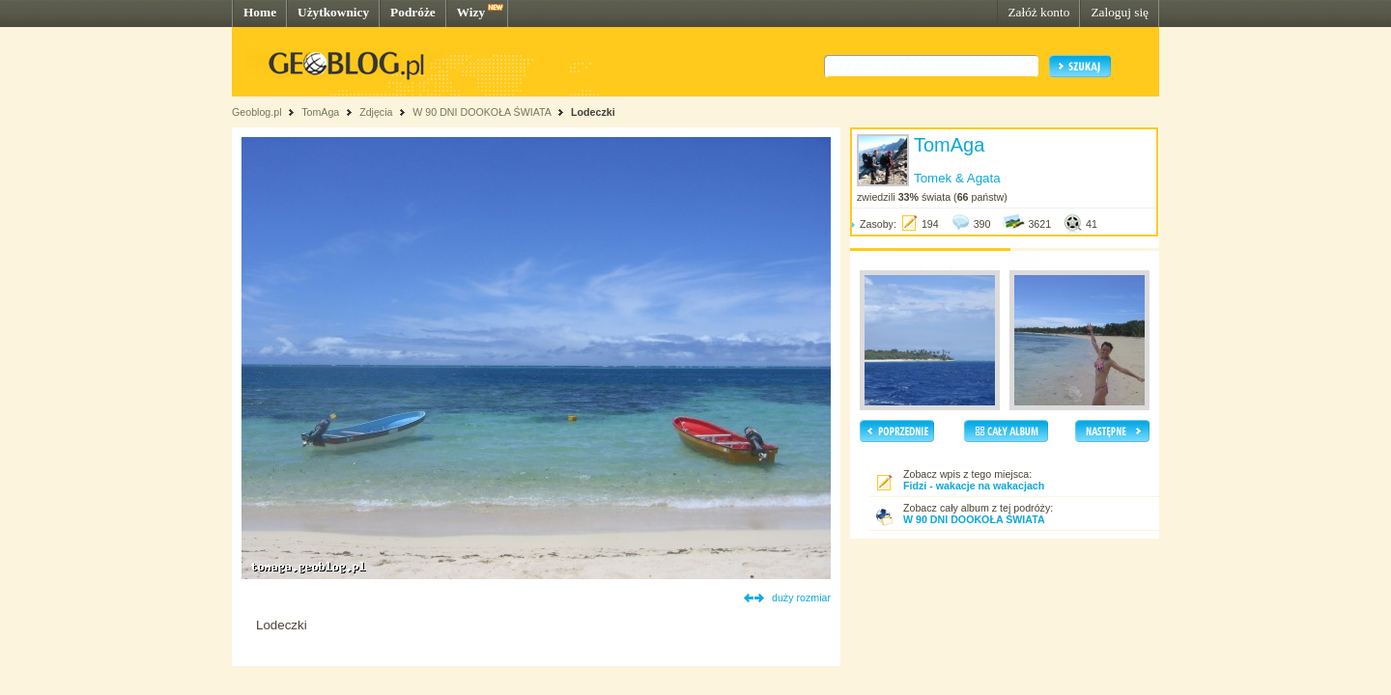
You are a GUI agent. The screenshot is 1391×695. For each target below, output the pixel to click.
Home (259, 12)
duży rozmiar (801, 597)
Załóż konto (1038, 12)
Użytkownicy (333, 12)
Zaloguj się (1120, 12)
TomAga (320, 112)
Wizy (471, 12)
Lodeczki (593, 112)
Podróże (413, 12)
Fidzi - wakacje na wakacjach (973, 485)
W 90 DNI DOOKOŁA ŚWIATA (481, 112)
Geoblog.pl (257, 112)
